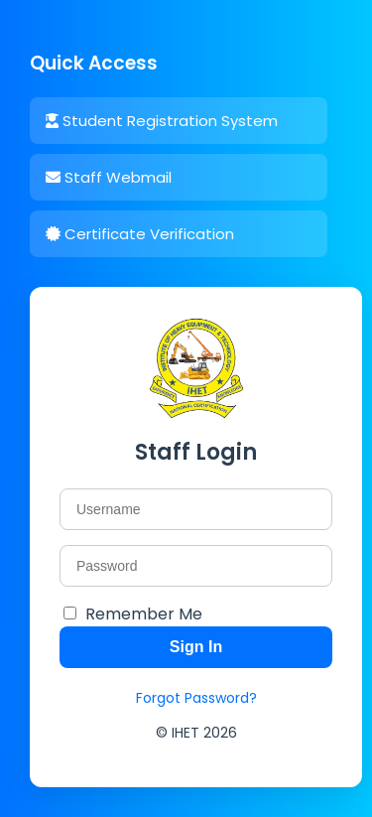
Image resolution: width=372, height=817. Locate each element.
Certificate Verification (140, 233)
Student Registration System (162, 120)
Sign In (196, 646)
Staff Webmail (109, 177)
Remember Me (143, 614)
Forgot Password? (196, 698)
